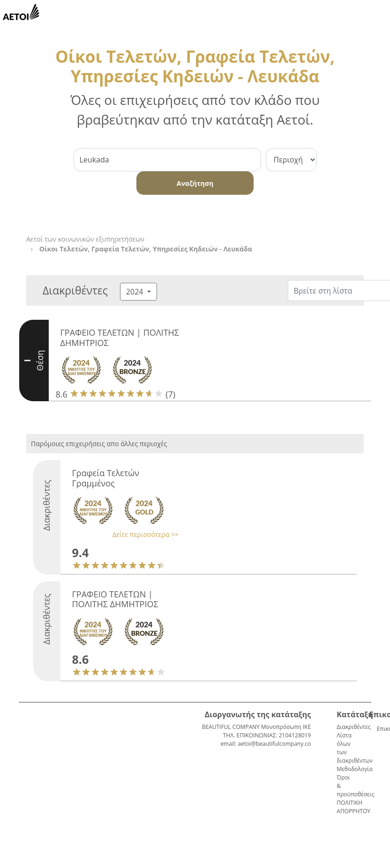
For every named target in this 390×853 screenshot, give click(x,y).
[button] (123, 534)
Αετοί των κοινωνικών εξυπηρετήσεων (85, 239)
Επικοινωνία (380, 729)
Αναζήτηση (195, 183)
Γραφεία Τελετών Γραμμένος (105, 478)
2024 (135, 292)
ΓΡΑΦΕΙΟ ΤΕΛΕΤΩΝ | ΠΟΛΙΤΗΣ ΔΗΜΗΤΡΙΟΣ (120, 337)
